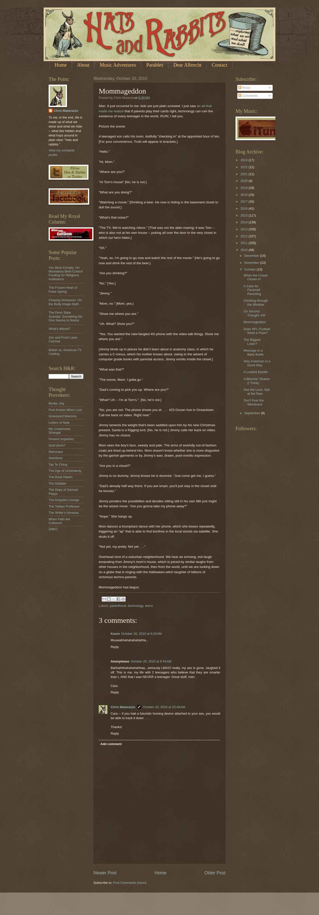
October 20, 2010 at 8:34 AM (151, 661)
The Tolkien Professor (64, 506)
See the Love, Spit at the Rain (256, 391)
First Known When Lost (65, 410)
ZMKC (53, 529)
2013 (244, 229)
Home (61, 65)
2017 (244, 201)
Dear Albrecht (187, 65)
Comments (248, 96)
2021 (244, 174)
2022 (244, 167)
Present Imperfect (61, 439)
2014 (244, 222)
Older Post (215, 872)
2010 (244, 250)
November (252, 262)
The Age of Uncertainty (65, 471)
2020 (244, 181)
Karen (115, 634)
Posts (244, 88)
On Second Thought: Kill (254, 313)
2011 (244, 243)
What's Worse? (59, 329)
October (250, 269)
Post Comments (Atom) (130, 883)
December (252, 256)
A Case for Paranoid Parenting (252, 290)
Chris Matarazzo (123, 707)
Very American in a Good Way (256, 363)
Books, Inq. (57, 403)
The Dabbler (57, 483)
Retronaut (56, 452)
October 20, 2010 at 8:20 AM (141, 634)
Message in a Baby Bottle (253, 352)
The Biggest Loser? (252, 341)
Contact (219, 65)
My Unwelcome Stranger (60, 430)
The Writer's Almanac (64, 513)
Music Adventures (118, 65)
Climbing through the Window (255, 302)
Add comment (111, 744)
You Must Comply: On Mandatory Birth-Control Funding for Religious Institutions (66, 273)
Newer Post (105, 872)
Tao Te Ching (58, 464)
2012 (244, 236)
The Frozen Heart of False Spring (63, 289)
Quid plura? (57, 445)
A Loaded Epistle (255, 372)
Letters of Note (59, 422)
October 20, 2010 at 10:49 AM (164, 707)
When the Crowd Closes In (255, 277)
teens (149, 606)
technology (135, 606)
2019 (244, 188)
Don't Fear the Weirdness (253, 402)
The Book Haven (61, 477)
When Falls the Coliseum (59, 521)
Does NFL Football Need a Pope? (256, 331)
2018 (244, 195)
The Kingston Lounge (64, 500)
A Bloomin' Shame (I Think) (256, 381)
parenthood (118, 606)
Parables (154, 65)
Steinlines (56, 458)
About (83, 65)
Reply (115, 647)
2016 (244, 208)
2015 (244, 215)
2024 (244, 160)
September (252, 413)
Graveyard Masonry (63, 416)
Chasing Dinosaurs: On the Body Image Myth (65, 302)
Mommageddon (254, 322)
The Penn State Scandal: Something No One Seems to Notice (65, 316)
